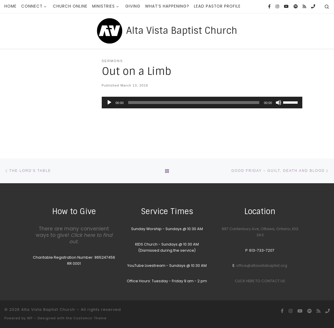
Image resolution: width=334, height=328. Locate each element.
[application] (202, 102)
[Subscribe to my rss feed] (304, 6)
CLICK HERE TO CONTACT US (260, 280)
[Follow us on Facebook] (269, 6)
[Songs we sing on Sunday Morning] (296, 6)
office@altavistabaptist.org (261, 265)
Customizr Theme (89, 318)
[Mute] (278, 102)
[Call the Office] (313, 6)
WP (30, 318)
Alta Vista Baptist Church (48, 309)
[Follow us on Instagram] (277, 6)
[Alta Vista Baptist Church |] (109, 30)
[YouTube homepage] (286, 6)
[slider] (193, 102)
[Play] (109, 102)
